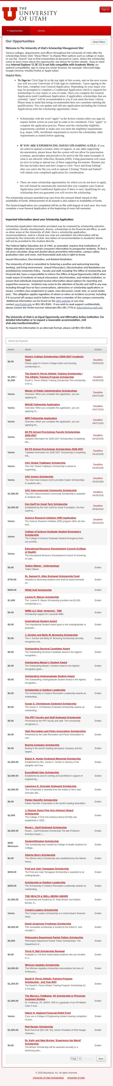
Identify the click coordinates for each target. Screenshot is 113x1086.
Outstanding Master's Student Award (46, 662)
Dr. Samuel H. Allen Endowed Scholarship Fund (52, 576)
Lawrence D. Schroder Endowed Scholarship (50, 786)
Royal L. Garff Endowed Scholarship (46, 827)
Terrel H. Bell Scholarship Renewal (45, 951)
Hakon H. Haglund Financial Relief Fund (48, 1012)
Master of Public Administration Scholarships (51, 390)
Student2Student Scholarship (42, 841)
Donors (41, 31)
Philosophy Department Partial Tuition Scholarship (54, 937)
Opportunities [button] (16, 31)
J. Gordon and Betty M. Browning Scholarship (51, 635)
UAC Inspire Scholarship (39, 476)
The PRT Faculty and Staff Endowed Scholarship (53, 717)
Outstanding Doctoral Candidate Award (47, 648)
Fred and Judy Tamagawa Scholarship (47, 868)
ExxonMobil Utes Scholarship (42, 772)
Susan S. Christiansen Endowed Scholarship (50, 703)
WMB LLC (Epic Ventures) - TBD (43, 610)
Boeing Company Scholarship (42, 745)
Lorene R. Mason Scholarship (42, 597)
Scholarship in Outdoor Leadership (45, 690)
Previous (88, 1058)
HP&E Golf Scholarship (38, 590)
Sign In (105, 9)
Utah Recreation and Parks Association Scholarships (55, 731)
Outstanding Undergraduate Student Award (50, 676)
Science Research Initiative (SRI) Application (50, 517)
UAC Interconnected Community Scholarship (51, 490)
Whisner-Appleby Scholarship (42, 965)
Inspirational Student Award (41, 621)
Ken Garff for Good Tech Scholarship (46, 504)
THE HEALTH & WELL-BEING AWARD (46, 896)
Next (101, 1058)
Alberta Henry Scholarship (40, 855)
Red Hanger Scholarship (39, 1026)
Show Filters (99, 42)
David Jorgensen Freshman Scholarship (48, 923)
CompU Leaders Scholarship (41, 910)
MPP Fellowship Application (41, 418)
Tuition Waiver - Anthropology (42, 565)
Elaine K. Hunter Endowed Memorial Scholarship (53, 758)
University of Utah (76, 1078)
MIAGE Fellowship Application (42, 404)
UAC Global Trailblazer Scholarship (45, 462)
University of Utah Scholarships (48, 1078)
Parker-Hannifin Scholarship (41, 800)
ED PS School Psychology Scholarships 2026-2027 (54, 449)
